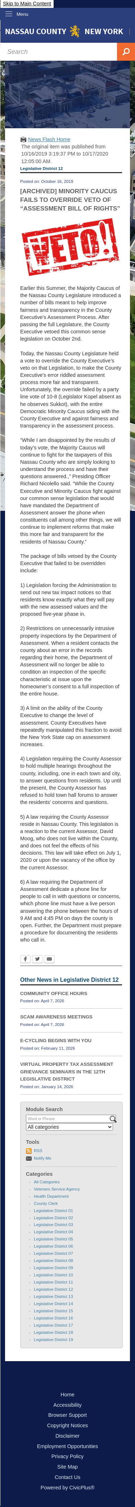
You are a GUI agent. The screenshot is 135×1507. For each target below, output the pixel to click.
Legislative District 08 (53, 1260)
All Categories (47, 1182)
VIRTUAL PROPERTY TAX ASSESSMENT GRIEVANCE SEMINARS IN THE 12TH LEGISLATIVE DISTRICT (66, 1072)
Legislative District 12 (53, 1289)
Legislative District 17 (53, 1325)
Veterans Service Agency (57, 1189)
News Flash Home (49, 139)
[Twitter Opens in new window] (37, 960)
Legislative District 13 (53, 1296)
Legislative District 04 (53, 1232)
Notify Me (42, 1158)
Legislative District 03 (53, 1224)
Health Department (51, 1196)
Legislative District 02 (53, 1218)
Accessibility (67, 1405)
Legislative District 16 (53, 1318)
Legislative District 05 (53, 1239)
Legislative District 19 (53, 1339)
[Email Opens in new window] (49, 960)
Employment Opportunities (67, 1446)
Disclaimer (67, 1436)
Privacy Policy (67, 1456)
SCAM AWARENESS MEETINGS (56, 1017)
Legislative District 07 (53, 1253)
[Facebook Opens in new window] (25, 960)
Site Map (67, 1467)
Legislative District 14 (53, 1304)
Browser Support (67, 1415)
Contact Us (67, 1477)
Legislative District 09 (53, 1268)
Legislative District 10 (53, 1275)
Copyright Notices (67, 1425)
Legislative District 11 (53, 1282)
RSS (38, 1150)
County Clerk (46, 1203)
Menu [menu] (22, 14)
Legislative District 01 (53, 1210)
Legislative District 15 (53, 1311)
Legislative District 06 (53, 1246)
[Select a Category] (69, 1127)
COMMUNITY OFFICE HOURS (53, 993)
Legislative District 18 (53, 1332)
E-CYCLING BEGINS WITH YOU (55, 1040)
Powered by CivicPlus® (68, 1487)
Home (67, 1394)
